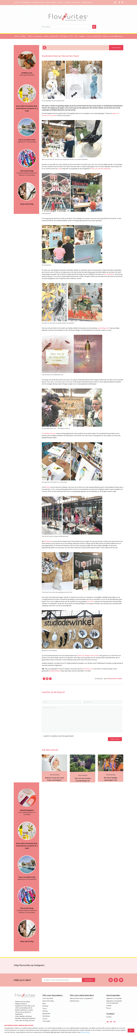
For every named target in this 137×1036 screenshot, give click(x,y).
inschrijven (88, 980)
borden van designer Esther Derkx (88, 655)
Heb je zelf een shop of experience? (81, 998)
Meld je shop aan (38, 2)
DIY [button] (76, 36)
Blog (47, 2)
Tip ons (44, 1018)
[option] (27, 61)
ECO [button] (71, 36)
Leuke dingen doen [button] (116, 36)
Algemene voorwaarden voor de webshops (114, 1002)
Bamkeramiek (48, 541)
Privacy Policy (85, 1032)
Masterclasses (74, 1001)
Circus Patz (90, 601)
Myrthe (47, 487)
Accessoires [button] (38, 36)
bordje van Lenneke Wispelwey (100, 168)
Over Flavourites (26, 2)
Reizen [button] (105, 36)
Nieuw (17, 36)
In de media (46, 1021)
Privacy (108, 1008)
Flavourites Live (88, 669)
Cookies (108, 1005)
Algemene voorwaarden (114, 998)
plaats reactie (115, 739)
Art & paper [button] (64, 36)
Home (16, 2)
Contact (108, 1017)
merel (59, 168)
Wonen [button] (46, 36)
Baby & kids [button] (54, 36)
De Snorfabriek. (109, 274)
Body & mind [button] (97, 36)
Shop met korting (48, 1001)
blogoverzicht (116, 47)
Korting (23, 36)
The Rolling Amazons (49, 433)
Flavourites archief (115, 678)
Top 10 (61, 2)
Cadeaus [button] (82, 36)
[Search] (66, 27)
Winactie (54, 2)
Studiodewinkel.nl (54, 671)
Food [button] (89, 36)
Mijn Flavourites (87, 2)
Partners (68, 2)
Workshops (46, 1016)
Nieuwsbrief (76, 2)
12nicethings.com (103, 328)
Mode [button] (30, 36)
